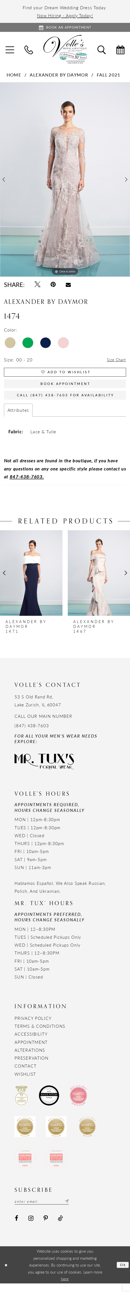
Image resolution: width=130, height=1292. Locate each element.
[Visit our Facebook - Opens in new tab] (16, 1227)
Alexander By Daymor (59, 76)
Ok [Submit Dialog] (122, 1273)
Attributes (18, 417)
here (64, 1287)
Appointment (31, 1050)
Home (14, 76)
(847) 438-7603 (32, 733)
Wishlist (25, 1081)
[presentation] (31, 580)
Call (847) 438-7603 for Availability (67, 402)
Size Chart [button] (115, 361)
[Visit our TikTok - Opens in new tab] (60, 1227)
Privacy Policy (33, 1026)
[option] (65, 181)
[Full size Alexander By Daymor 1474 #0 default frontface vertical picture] (65, 181)
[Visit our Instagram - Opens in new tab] (31, 1227)
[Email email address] (47, 1209)
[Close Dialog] (6, 1273)
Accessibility (31, 1041)
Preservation (32, 1065)
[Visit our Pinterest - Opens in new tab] (45, 1227)
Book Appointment (65, 388)
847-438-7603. (27, 484)
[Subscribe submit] (75, 1209)
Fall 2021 (109, 76)
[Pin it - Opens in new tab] (53, 286)
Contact (26, 1073)
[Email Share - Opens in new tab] (68, 286)
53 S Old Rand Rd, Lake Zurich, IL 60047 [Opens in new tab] (38, 708)
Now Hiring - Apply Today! (65, 15)
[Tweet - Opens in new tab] (37, 286)
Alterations (30, 1058)
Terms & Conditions (40, 1034)
